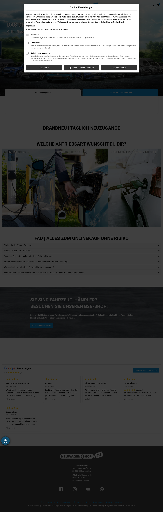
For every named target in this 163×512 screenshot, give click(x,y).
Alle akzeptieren (119, 68)
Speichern (44, 68)
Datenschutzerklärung (103, 22)
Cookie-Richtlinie (119, 22)
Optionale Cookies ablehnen (81, 68)
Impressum (30, 26)
